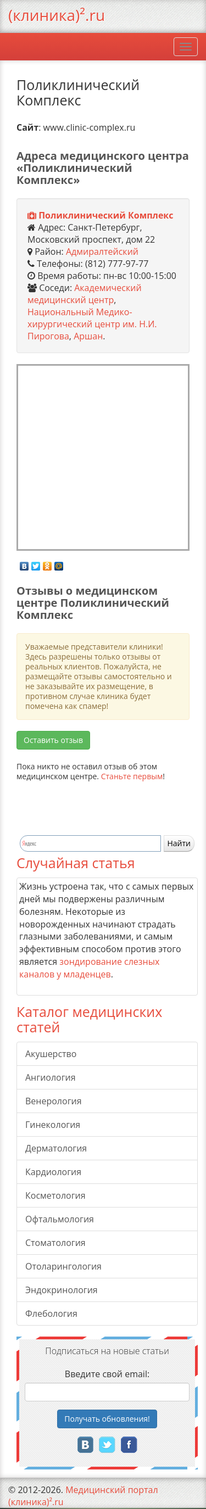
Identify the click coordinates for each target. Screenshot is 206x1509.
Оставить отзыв (53, 740)
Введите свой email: (107, 1374)
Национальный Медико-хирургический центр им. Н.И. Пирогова (92, 324)
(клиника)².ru (56, 14)
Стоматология (55, 1243)
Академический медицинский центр (84, 294)
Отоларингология (63, 1266)
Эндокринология (61, 1290)
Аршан (88, 336)
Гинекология (52, 1125)
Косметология (55, 1195)
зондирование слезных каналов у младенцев (89, 967)
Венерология (53, 1101)
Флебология (51, 1313)
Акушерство (50, 1054)
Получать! (107, 1418)
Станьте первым (132, 776)
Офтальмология (59, 1219)
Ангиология (50, 1077)
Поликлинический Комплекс (105, 215)
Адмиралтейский (102, 251)
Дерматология (56, 1148)
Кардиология (53, 1172)
